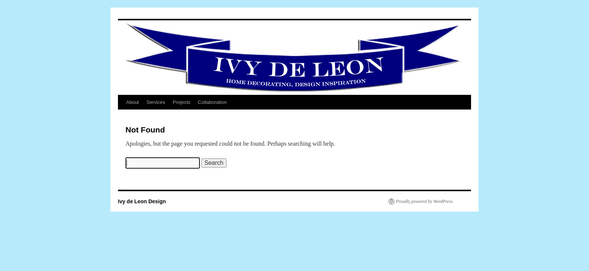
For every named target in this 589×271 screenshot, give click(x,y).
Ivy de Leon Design (142, 201)
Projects (181, 102)
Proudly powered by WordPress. (425, 201)
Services (155, 102)
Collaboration (212, 102)
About (132, 102)
